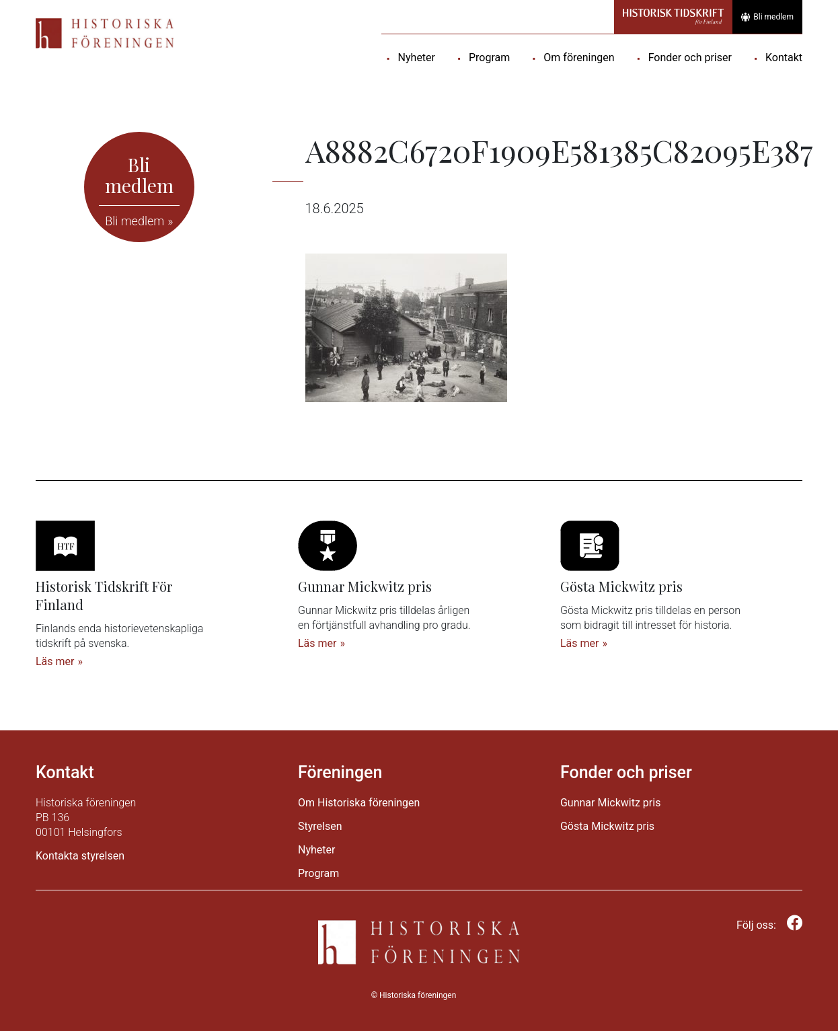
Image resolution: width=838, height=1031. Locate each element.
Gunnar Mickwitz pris (610, 802)
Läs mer (55, 661)
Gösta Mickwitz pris (607, 826)
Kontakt (783, 57)
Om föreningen (578, 57)
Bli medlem (767, 17)
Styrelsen (320, 826)
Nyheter (416, 57)
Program (489, 57)
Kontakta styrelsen (80, 855)
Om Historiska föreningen (359, 802)
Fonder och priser (690, 57)
